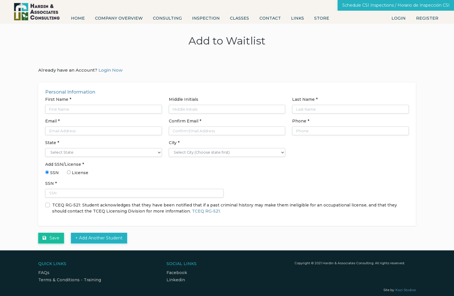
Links (297, 18)
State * (52, 142)
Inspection (206, 18)
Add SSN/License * (64, 164)
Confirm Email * (185, 121)
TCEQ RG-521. (206, 211)
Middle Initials (183, 99)
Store (321, 18)
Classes (239, 18)
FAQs (44, 272)
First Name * (58, 99)
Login (398, 18)
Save (51, 238)
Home (78, 18)
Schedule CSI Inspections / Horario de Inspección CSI (396, 5)
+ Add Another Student (98, 238)
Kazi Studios (406, 290)
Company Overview (119, 18)
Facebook (176, 272)
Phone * (300, 121)
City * (174, 142)
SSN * (51, 183)
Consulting (167, 18)
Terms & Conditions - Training (69, 279)
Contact (270, 18)
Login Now (110, 70)
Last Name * (305, 99)
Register (427, 18)
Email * (52, 121)
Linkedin (175, 279)
